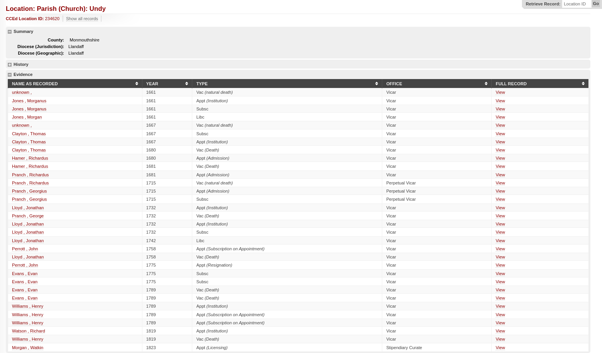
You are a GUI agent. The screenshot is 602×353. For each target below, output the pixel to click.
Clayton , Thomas (29, 133)
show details (10, 65)
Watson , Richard (28, 331)
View (500, 92)
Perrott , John (25, 248)
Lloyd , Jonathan (28, 207)
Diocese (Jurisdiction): (40, 46)
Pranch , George (28, 216)
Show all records (82, 18)
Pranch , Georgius (29, 191)
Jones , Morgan (27, 117)
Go (596, 3)
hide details (10, 32)
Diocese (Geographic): (41, 53)
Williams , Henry (27, 306)
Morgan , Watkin (27, 347)
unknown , (22, 92)
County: (56, 40)
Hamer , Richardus (30, 158)
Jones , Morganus (29, 100)
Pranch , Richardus (30, 174)
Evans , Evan (25, 273)
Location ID (575, 4)
